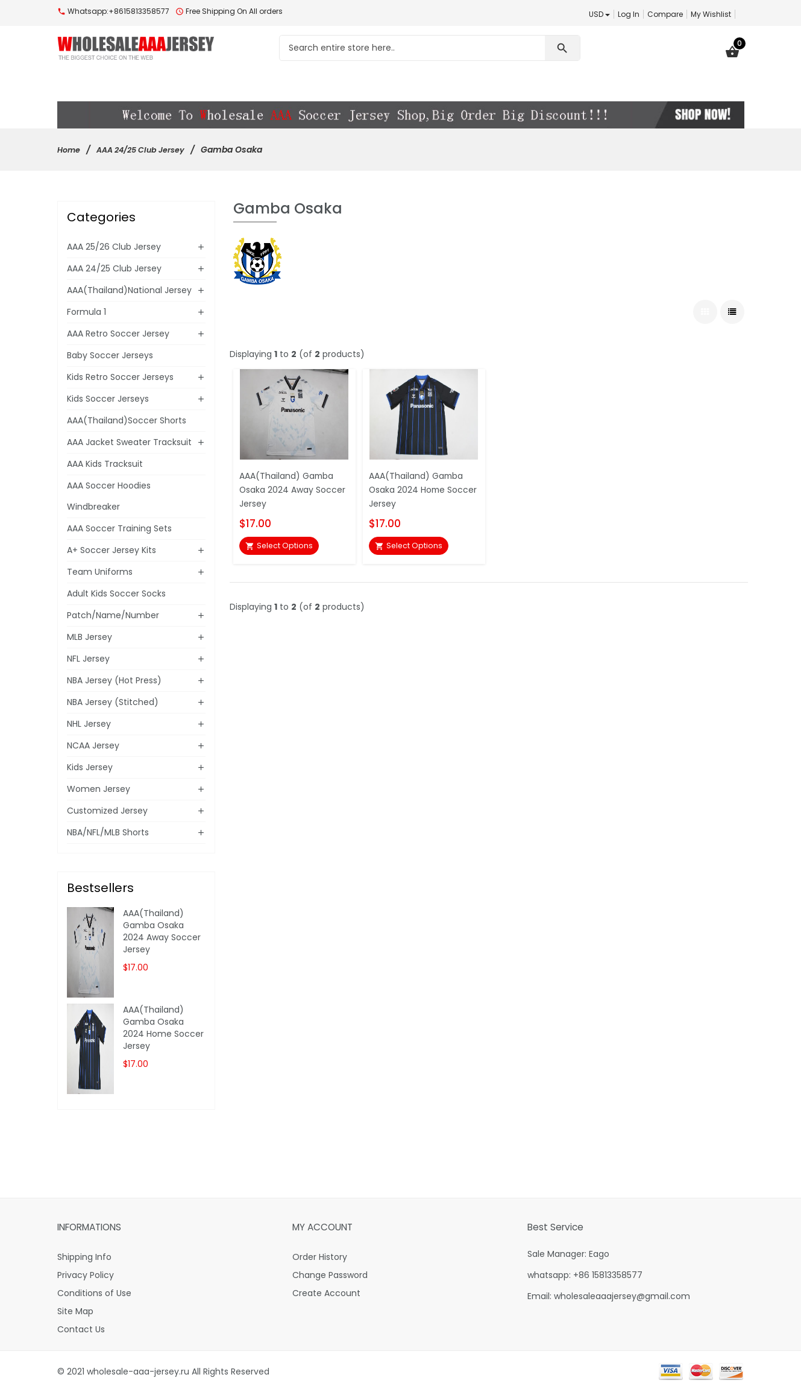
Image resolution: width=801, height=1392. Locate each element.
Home (70, 150)
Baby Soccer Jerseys (110, 355)
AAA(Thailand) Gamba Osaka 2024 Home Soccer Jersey (419, 486)
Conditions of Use (94, 1293)
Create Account (326, 1293)
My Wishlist (711, 14)
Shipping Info (84, 1257)
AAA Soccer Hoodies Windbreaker (109, 496)
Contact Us (81, 1329)
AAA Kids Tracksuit (105, 464)
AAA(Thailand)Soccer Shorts (126, 420)
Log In (628, 14)
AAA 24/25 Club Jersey (148, 150)
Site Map (75, 1311)
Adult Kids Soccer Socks (116, 593)
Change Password (330, 1275)
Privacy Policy (85, 1275)
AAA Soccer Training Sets (119, 528)
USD (599, 14)
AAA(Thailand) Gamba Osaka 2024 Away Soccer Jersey (290, 486)
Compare (665, 14)
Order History (319, 1257)
